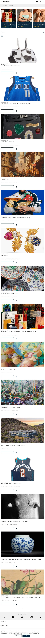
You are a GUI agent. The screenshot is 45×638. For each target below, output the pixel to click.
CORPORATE (4, 626)
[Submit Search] (33, 1)
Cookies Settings (18, 635)
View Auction (7, 110)
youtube (31, 617)
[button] (23, 31)
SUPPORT (3, 621)
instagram (22, 617)
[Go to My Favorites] (37, 2)
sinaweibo (41, 617)
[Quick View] (16, 73)
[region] (22, 633)
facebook (13, 617)
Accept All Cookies (26, 635)
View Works (7, 72)
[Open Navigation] (43, 2)
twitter (4, 617)
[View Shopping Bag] (40, 2)
